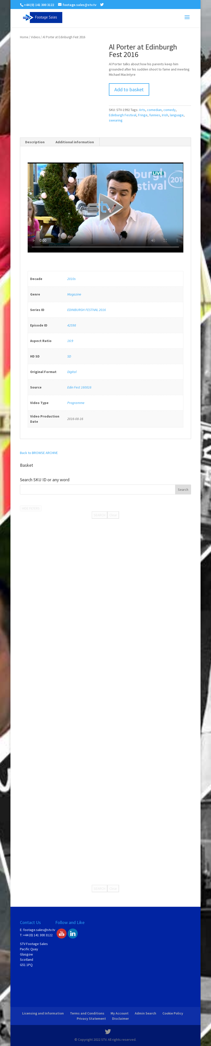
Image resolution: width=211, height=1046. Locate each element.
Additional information (75, 142)
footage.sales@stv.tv (39, 930)
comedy (169, 110)
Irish (165, 115)
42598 (71, 325)
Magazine (74, 294)
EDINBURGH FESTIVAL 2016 (86, 310)
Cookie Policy (172, 1013)
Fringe (142, 115)
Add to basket (129, 89)
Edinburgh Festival (122, 115)
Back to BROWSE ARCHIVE (39, 452)
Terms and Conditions (87, 1013)
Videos (35, 37)
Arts (142, 110)
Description (35, 142)
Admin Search (145, 1013)
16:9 (70, 340)
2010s (71, 278)
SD (69, 356)
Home (24, 37)
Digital (71, 372)
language (177, 115)
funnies (154, 115)
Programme (75, 402)
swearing (116, 120)
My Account (120, 1013)
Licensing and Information (43, 1013)
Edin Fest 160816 (79, 387)
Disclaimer (120, 1018)
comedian (154, 110)
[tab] (35, 142)
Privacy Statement (91, 1018)
